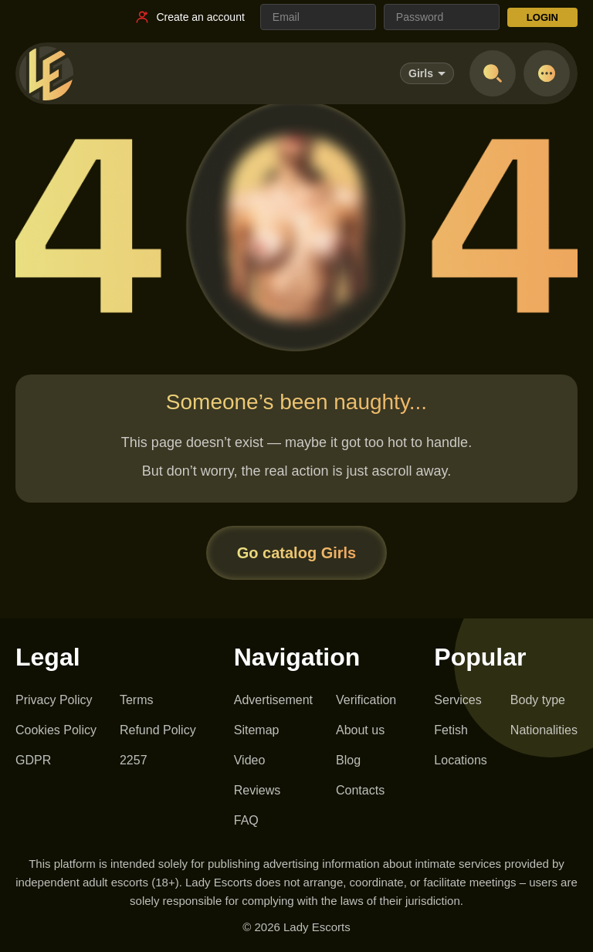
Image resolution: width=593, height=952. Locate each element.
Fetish (451, 730)
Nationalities (544, 730)
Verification (366, 699)
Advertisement (273, 699)
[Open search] (492, 73)
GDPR (33, 760)
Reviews (257, 790)
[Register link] (189, 16)
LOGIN (542, 17)
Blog (348, 760)
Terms (137, 699)
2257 (133, 760)
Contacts (360, 790)
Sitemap (257, 730)
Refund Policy (158, 730)
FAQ (246, 820)
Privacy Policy (54, 699)
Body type (537, 699)
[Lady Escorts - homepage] (46, 73)
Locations (460, 760)
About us (360, 730)
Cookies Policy (56, 730)
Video (250, 760)
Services (457, 699)
